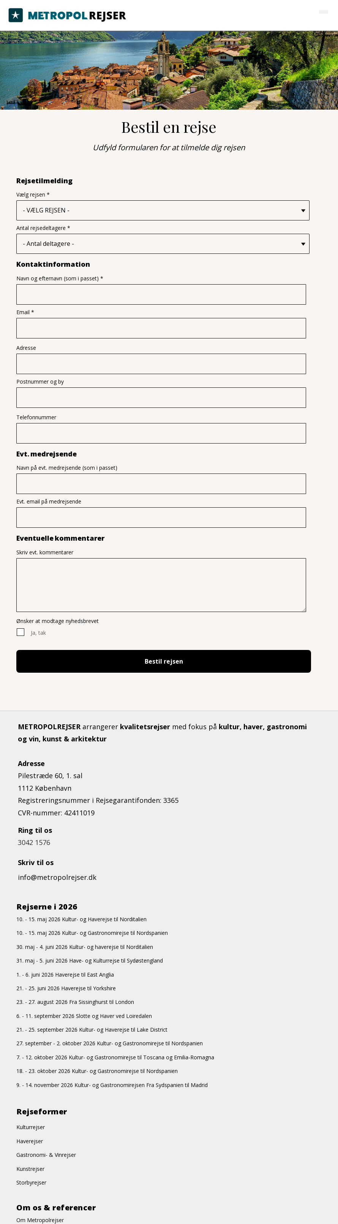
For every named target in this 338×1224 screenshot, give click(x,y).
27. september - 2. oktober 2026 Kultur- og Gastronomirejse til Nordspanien (109, 1044)
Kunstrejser (30, 1169)
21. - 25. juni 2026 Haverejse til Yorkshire (66, 989)
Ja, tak (38, 632)
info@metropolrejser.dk (57, 878)
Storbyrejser (31, 1183)
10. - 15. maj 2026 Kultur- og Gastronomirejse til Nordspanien (92, 933)
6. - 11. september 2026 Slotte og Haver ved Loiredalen (84, 1016)
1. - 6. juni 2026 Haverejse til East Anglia (65, 975)
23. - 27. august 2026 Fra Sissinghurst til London (75, 1002)
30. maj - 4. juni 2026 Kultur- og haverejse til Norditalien (84, 947)
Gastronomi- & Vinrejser (46, 1155)
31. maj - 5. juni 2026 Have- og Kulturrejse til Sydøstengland (89, 961)
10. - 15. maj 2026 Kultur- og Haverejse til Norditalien (81, 920)
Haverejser (29, 1141)
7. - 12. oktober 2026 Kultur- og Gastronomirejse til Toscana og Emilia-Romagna (115, 1058)
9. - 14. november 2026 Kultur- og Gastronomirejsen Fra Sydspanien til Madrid (112, 1085)
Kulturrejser (30, 1127)
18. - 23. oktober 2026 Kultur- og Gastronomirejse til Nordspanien (97, 1071)
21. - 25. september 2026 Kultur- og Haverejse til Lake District (91, 1030)
